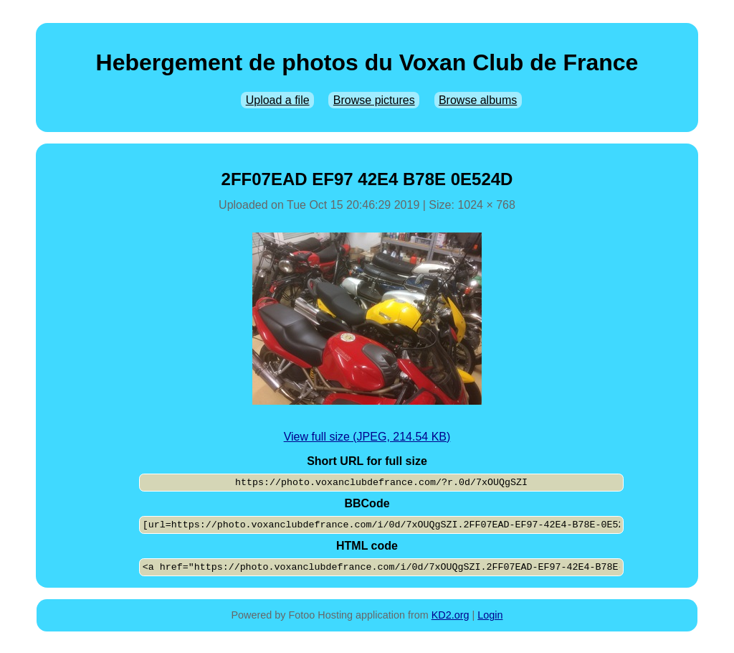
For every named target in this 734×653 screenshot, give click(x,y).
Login (489, 615)
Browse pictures (374, 100)
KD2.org (451, 615)
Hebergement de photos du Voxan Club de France (367, 62)
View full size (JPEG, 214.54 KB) (367, 437)
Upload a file (278, 100)
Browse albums (478, 100)
